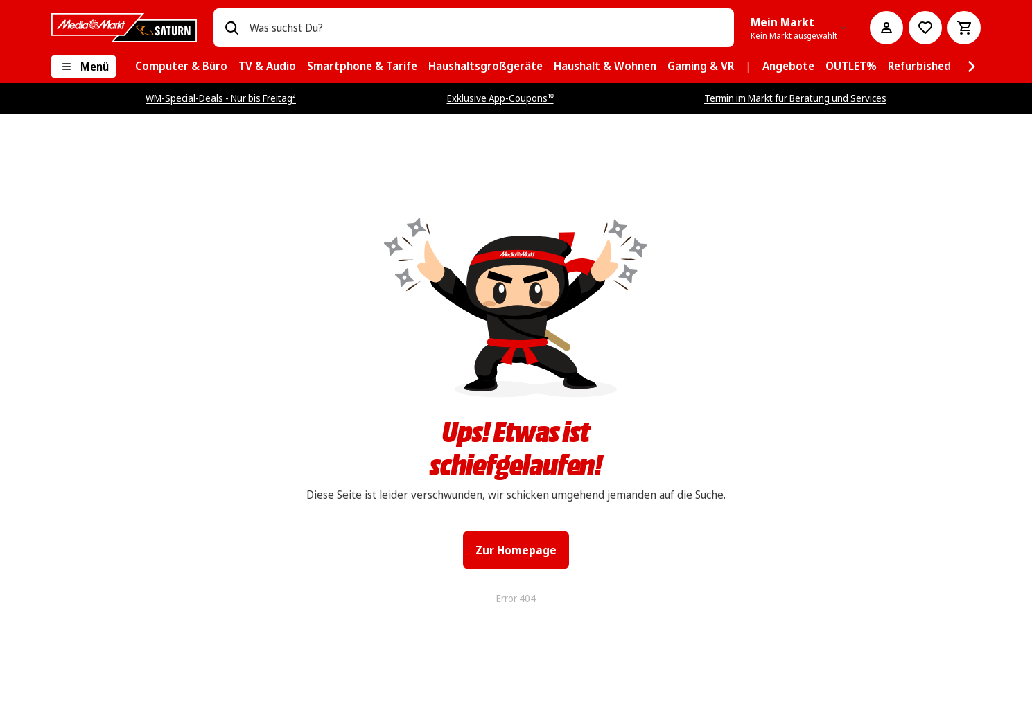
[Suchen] (231, 27)
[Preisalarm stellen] (925, 27)
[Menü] (83, 66)
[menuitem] (181, 66)
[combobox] (486, 27)
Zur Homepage (516, 550)
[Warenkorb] (964, 27)
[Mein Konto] (886, 27)
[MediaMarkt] (124, 27)
